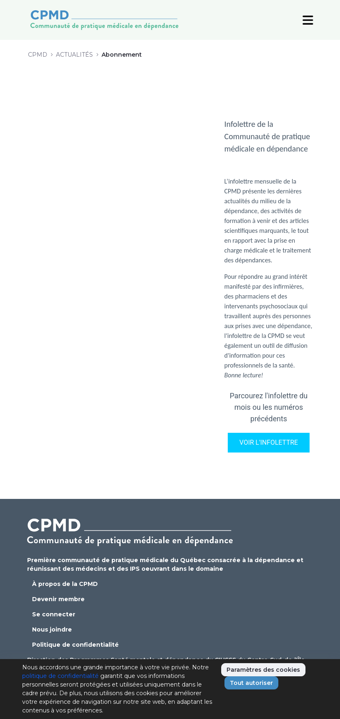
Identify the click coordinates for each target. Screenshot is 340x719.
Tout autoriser (251, 683)
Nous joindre (52, 629)
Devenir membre (58, 599)
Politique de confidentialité (75, 644)
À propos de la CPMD (65, 584)
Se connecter (53, 614)
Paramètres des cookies (263, 669)
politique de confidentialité (60, 676)
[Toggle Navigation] (308, 19)
